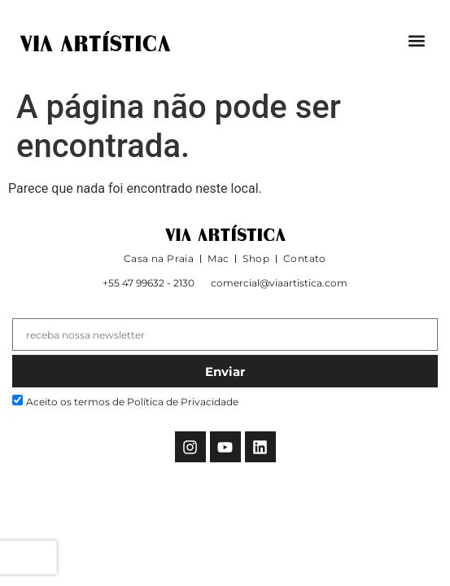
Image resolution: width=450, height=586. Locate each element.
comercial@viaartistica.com (279, 283)
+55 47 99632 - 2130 (148, 283)
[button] (416, 41)
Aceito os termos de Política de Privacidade (132, 402)
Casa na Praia (159, 258)
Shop (255, 258)
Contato (304, 258)
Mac (218, 258)
